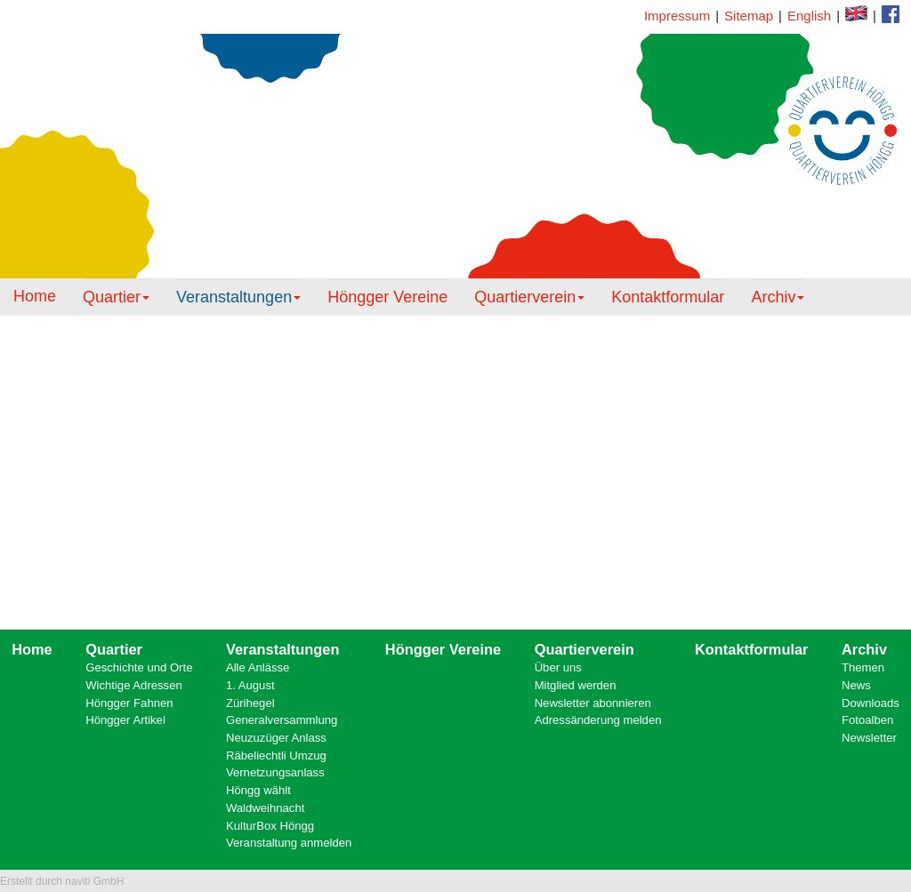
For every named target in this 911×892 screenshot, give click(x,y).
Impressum (677, 15)
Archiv (777, 297)
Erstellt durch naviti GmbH (62, 881)
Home (34, 296)
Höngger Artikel (125, 720)
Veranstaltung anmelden (288, 842)
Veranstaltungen (238, 297)
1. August (250, 685)
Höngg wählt (258, 790)
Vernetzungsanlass (275, 772)
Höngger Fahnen (129, 703)
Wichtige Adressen (133, 685)
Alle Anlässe (257, 667)
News (856, 685)
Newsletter (869, 737)
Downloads (870, 703)
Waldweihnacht (265, 808)
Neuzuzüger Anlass (276, 737)
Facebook (856, 13)
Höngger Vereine (387, 297)
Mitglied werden (576, 685)
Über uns (558, 667)
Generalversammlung (281, 720)
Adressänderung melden (598, 720)
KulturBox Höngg (270, 825)
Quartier (116, 297)
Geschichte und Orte (138, 667)
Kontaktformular (890, 14)
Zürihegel (250, 703)
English (809, 15)
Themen (863, 667)
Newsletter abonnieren (593, 703)
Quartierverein (529, 297)
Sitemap (748, 15)
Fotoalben (867, 720)
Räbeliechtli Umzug (276, 755)
